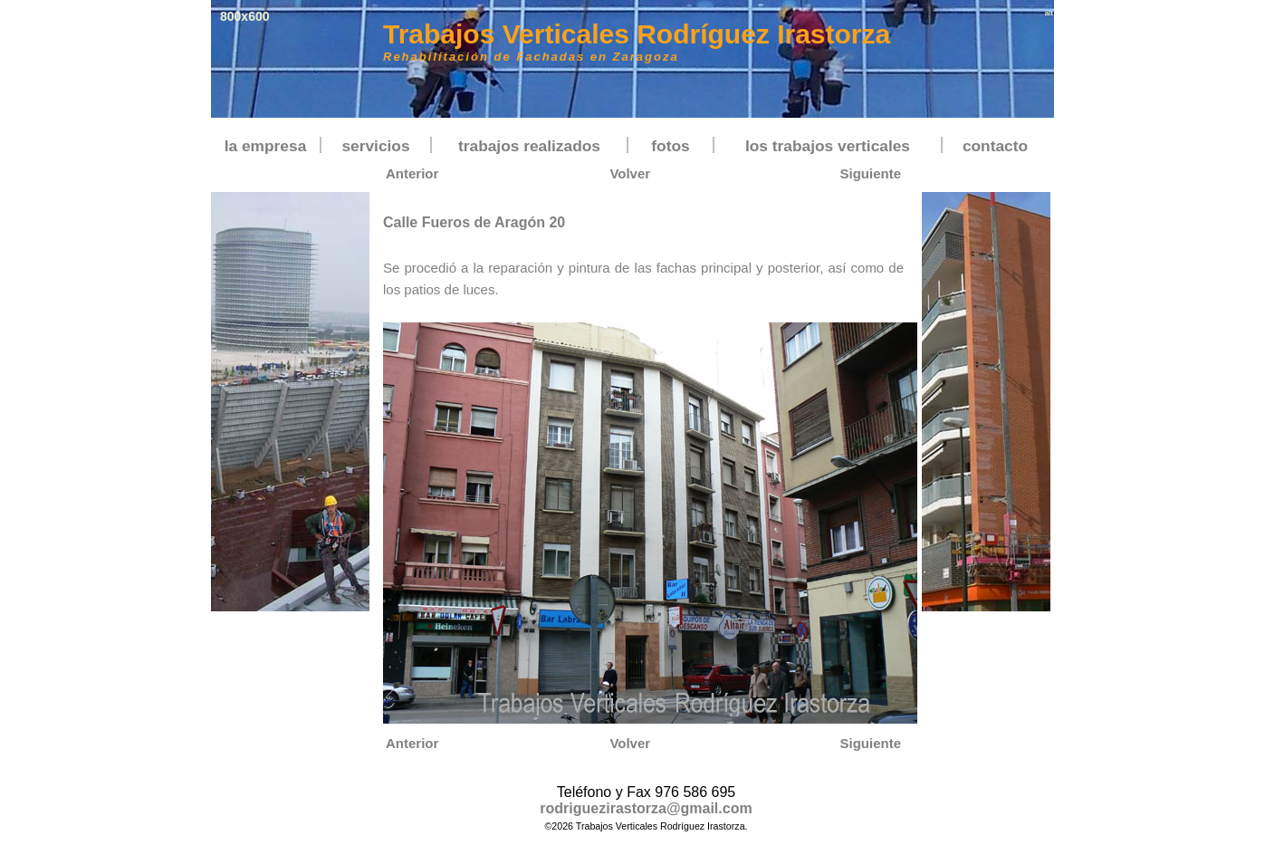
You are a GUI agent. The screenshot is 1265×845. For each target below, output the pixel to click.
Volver (629, 173)
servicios (375, 146)
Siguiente (870, 173)
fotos (670, 146)
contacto (995, 146)
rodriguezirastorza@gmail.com (646, 808)
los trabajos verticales (827, 146)
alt (1049, 13)
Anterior (412, 173)
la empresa (266, 146)
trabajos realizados (529, 146)
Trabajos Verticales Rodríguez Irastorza (636, 34)
